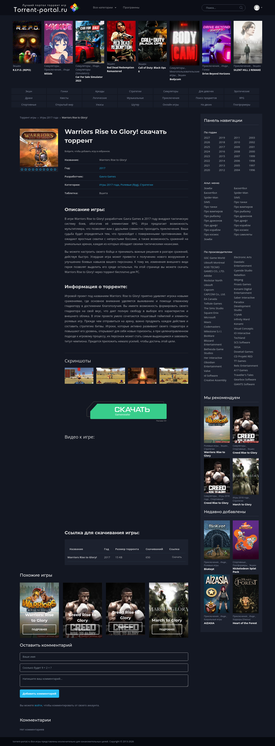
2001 (252, 147)
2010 (237, 142)
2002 (252, 142)
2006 (237, 160)
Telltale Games (213, 303)
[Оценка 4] (33, 169)
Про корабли (212, 230)
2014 (222, 160)
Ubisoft (208, 285)
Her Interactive (213, 357)
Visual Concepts (243, 328)
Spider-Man (211, 197)
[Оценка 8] (47, 169)
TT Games (240, 361)
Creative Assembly (215, 380)
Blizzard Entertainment (213, 342)
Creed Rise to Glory (245, 452)
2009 (237, 147)
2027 (207, 137)
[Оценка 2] (25, 169)
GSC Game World (214, 258)
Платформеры (240, 565)
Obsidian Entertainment (213, 364)
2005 (237, 165)
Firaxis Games (242, 284)
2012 (222, 170)
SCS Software (242, 342)
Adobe (208, 275)
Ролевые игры (211, 445)
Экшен (17, 66)
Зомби (208, 188)
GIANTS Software (244, 384)
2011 (237, 137)
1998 (252, 160)
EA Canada (210, 299)
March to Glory (167, 620)
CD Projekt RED (243, 356)
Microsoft (210, 317)
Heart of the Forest (245, 623)
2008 (237, 151)
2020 (207, 170)
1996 (252, 170)
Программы (131, 7)
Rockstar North (213, 280)
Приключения (53, 69)
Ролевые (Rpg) (129, 184)
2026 (207, 142)
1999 (252, 156)
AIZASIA (209, 623)
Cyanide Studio (243, 270)
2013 (222, 165)
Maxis (207, 322)
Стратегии (146, 184)
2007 (237, 156)
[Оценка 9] (51, 169)
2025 (207, 147)
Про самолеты (243, 234)
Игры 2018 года (241, 497)
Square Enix (211, 312)
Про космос (211, 234)
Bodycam (175, 79)
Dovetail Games (243, 351)
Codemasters (212, 326)
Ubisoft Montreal (214, 262)
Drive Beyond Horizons (216, 73)
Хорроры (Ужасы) (241, 619)
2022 (207, 160)
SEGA (237, 347)
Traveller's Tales (243, 375)
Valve (207, 371)
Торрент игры (28, 117)
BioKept (209, 569)
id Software (211, 375)
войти (38, 705)
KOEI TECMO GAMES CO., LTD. (214, 269)
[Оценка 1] (22, 169)
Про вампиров (213, 211)
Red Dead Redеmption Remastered (120, 69)
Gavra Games (107, 176)
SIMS (207, 202)
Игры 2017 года (49, 117)
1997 (252, 165)
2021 (207, 165)
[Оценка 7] (43, 169)
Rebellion (239, 275)
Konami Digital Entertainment (243, 291)
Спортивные (239, 448)
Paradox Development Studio (242, 306)
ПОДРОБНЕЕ (39, 629)
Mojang (238, 279)
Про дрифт (211, 225)
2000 (252, 151)
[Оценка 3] (29, 169)
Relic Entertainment (246, 365)
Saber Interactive (244, 297)
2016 (222, 151)
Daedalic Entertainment (243, 263)
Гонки (205, 69)
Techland (239, 337)
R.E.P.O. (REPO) (22, 70)
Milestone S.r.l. (213, 331)
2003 (252, 137)
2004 (237, 170)
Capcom (209, 289)
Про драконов (213, 220)
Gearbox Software (245, 379)
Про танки (210, 206)
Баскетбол (210, 192)
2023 (207, 156)
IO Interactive (242, 333)
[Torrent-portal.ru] (47, 7)
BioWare (209, 336)
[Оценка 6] (40, 169)
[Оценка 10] (54, 169)
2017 (102, 168)
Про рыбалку (212, 216)
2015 (222, 156)
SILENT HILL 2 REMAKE (247, 70)
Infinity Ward (242, 319)
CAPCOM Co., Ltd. (215, 294)
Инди (66, 69)
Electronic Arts (242, 257)
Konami (238, 323)
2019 (222, 137)
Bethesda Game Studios (213, 351)
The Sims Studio (213, 308)
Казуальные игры (213, 619)
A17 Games (241, 370)
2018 (222, 142)
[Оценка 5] (36, 169)
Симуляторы (52, 66)
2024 (207, 151)
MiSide (48, 73)
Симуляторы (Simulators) (83, 71)
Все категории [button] (103, 7)
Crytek (238, 314)
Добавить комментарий (39, 693)
